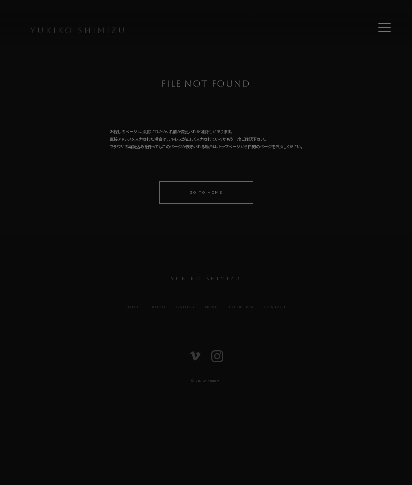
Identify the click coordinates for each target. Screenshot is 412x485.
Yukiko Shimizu (78, 32)
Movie (212, 307)
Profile (157, 307)
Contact (275, 307)
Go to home (206, 192)
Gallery (185, 307)
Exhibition (241, 307)
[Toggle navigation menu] (384, 27)
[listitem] (195, 358)
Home (132, 307)
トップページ (229, 146)
